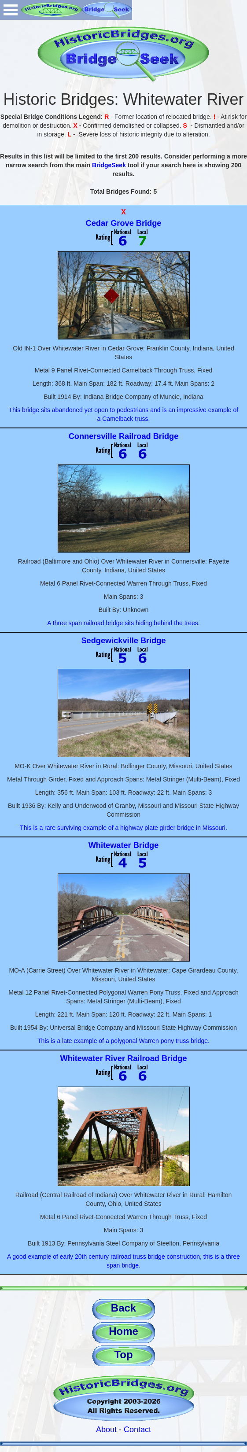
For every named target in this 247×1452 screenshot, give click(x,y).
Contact (137, 1429)
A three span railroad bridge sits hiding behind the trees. (123, 622)
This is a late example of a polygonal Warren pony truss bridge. (123, 1040)
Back (123, 1308)
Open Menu (10, 10)
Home (123, 1331)
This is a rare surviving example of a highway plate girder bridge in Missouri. (123, 827)
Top (123, 1354)
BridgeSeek (109, 165)
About (106, 1429)
